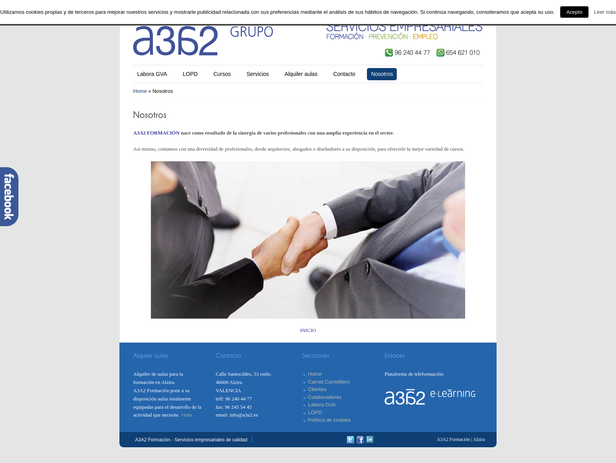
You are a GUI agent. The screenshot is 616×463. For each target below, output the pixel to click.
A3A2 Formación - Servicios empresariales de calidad (191, 440)
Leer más (605, 12)
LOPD (190, 74)
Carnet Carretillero (329, 382)
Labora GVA (152, 74)
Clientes (317, 389)
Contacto (344, 74)
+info (186, 415)
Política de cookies (329, 420)
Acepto (574, 12)
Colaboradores (324, 397)
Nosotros (382, 74)
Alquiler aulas (300, 74)
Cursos (222, 74)
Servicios (258, 74)
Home (140, 91)
